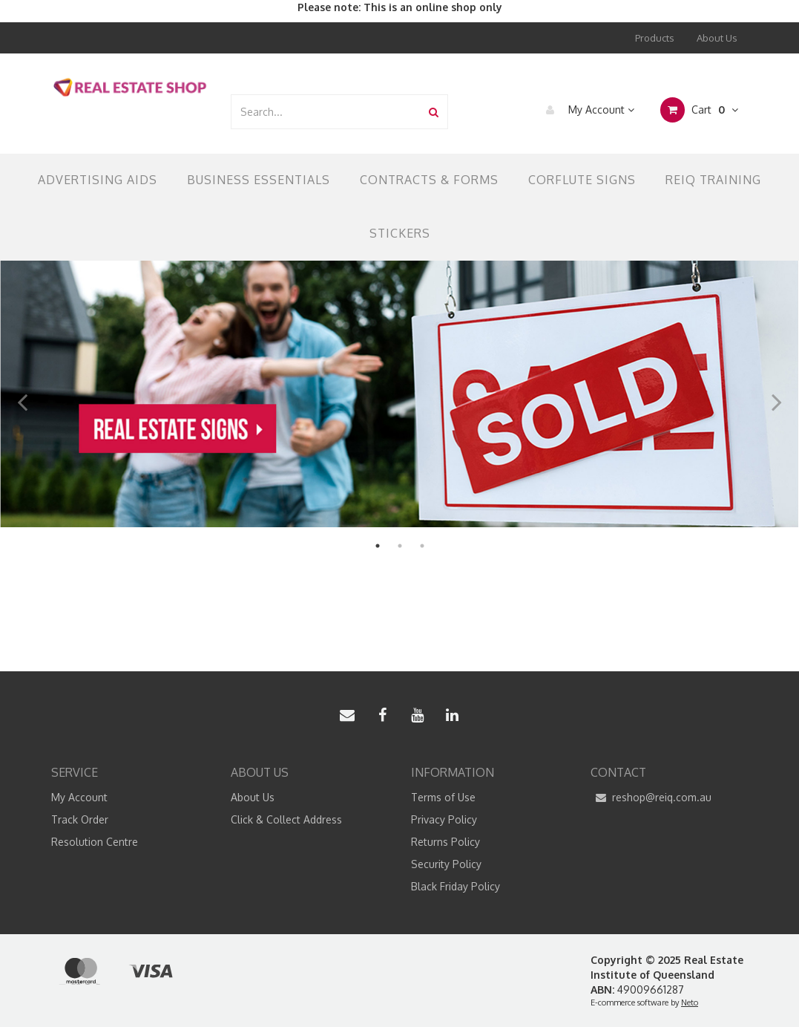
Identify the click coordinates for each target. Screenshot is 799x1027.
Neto (689, 1002)
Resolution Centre (94, 841)
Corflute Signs (582, 179)
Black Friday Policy (455, 886)
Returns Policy (445, 841)
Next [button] (776, 394)
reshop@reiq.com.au (651, 797)
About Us (717, 38)
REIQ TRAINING (713, 179)
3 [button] (422, 545)
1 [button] (377, 545)
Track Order (79, 819)
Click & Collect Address (286, 819)
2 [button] (399, 545)
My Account (586, 110)
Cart (699, 110)
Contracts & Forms (429, 179)
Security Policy (446, 864)
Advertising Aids (97, 179)
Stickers (399, 233)
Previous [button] (22, 394)
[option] (399, 394)
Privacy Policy (444, 819)
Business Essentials (258, 179)
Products (654, 38)
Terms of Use (443, 797)
